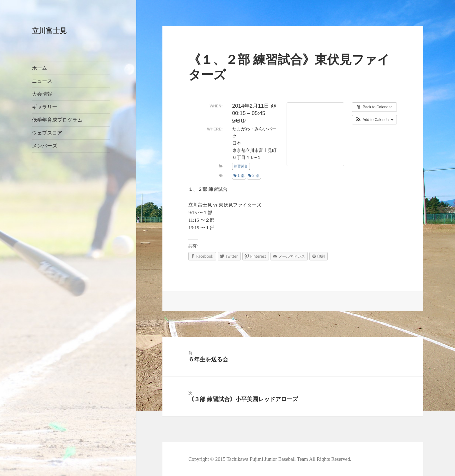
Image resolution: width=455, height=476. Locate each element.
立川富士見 (49, 31)
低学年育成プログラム (57, 120)
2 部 (253, 175)
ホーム (39, 68)
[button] (374, 119)
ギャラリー (44, 107)
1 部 (239, 175)
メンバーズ (44, 145)
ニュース (42, 81)
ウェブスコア (47, 133)
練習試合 (241, 166)
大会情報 (42, 94)
